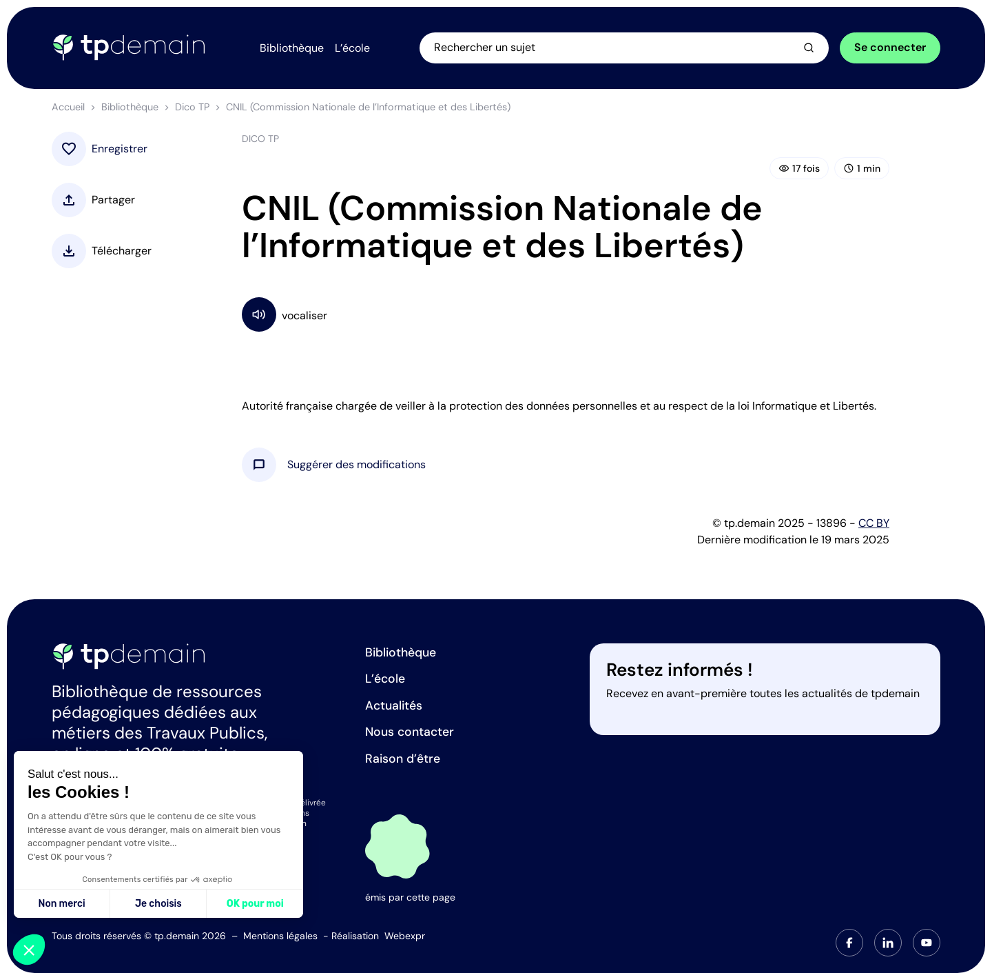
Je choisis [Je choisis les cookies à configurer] (158, 904)
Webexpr (404, 936)
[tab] (849, 942)
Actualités (393, 705)
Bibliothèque (129, 107)
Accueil (68, 107)
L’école (385, 678)
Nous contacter (409, 731)
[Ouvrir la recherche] (624, 47)
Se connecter (890, 47)
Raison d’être (402, 758)
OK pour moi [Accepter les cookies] (255, 904)
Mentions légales (280, 936)
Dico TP (192, 107)
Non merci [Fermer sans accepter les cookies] (61, 904)
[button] (356, 465)
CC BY (873, 523)
